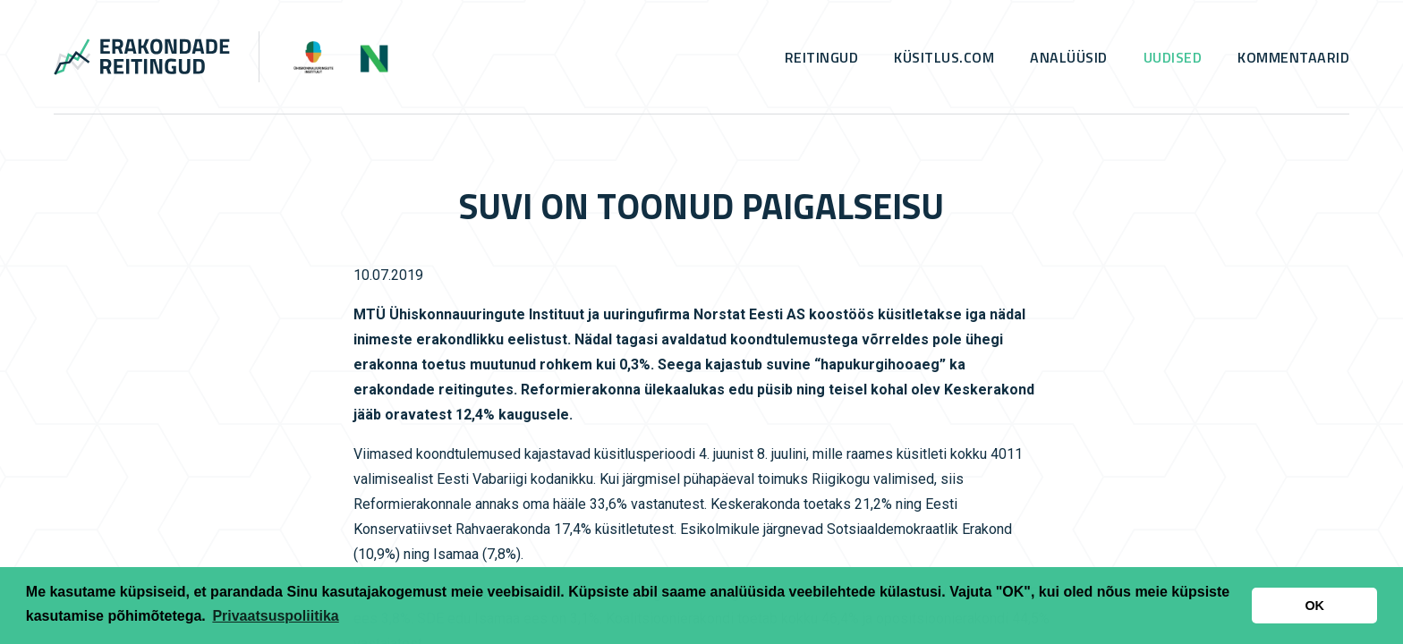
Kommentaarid (1293, 57)
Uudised (1173, 57)
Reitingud (822, 57)
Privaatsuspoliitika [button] (275, 615)
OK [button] (1314, 605)
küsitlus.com (944, 57)
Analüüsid (1069, 57)
